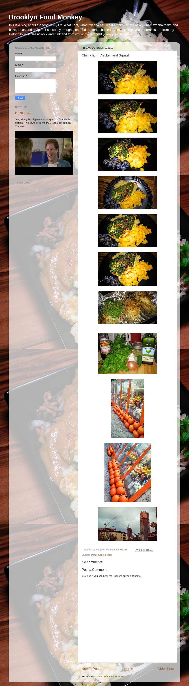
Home (128, 669)
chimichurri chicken (101, 554)
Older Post (165, 669)
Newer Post (91, 669)
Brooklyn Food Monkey (45, 17)
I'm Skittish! (23, 113)
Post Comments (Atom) (110, 676)
